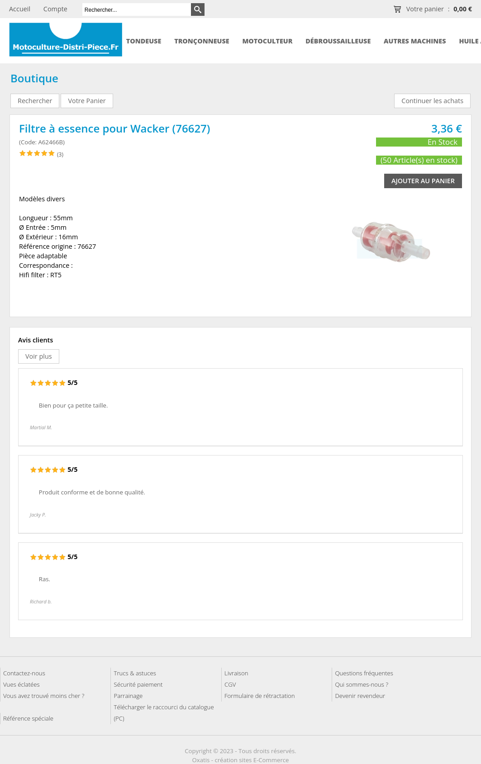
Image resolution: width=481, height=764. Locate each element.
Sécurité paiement (138, 684)
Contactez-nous (24, 673)
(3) (60, 154)
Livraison (236, 673)
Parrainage (128, 696)
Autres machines (415, 41)
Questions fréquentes (364, 673)
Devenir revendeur (360, 696)
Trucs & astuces (135, 673)
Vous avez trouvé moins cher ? (43, 696)
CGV (230, 684)
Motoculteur (267, 41)
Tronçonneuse (201, 41)
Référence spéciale (28, 718)
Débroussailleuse (338, 41)
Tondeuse (144, 41)
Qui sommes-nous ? (361, 684)
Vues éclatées (21, 684)
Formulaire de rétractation (259, 696)
